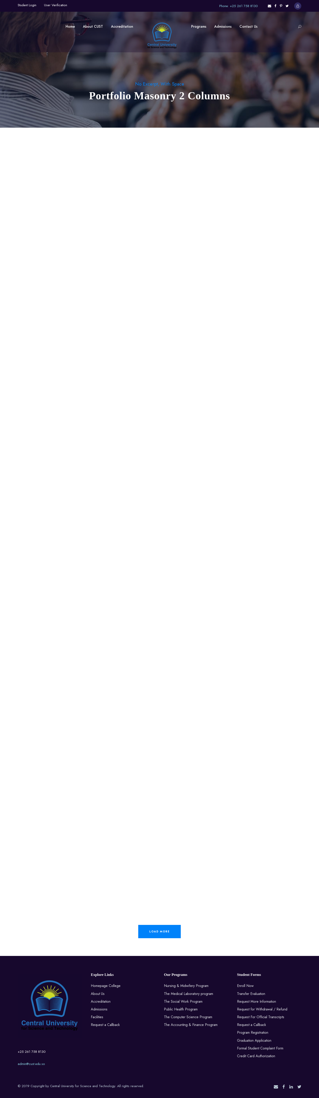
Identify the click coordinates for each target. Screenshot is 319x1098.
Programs (198, 26)
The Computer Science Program (188, 1017)
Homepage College (106, 985)
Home (70, 26)
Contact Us (248, 26)
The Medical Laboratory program (188, 993)
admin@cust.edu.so (31, 1063)
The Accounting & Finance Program (191, 1024)
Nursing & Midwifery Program (186, 985)
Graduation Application (254, 1040)
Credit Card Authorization (256, 1056)
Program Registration (252, 1032)
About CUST (93, 26)
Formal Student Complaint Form (260, 1048)
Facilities (97, 1017)
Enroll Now (245, 985)
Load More (159, 932)
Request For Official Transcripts (260, 1017)
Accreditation (122, 26)
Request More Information (256, 1001)
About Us (98, 993)
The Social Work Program (183, 1001)
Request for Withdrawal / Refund (262, 1009)
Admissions (222, 26)
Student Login (27, 5)
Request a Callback (105, 1024)
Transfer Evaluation (251, 993)
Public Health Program (181, 1009)
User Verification (55, 5)
